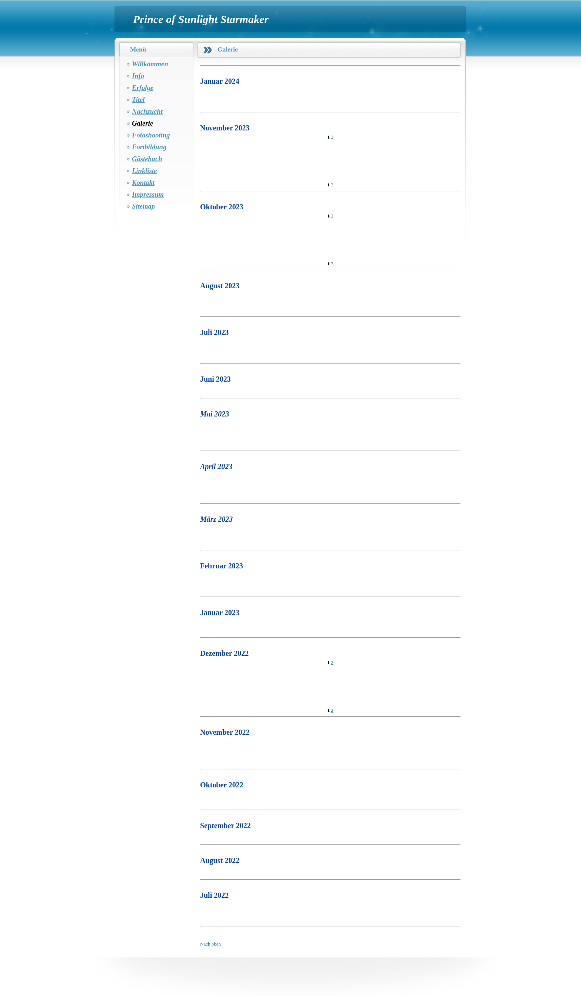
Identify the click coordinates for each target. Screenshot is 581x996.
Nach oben (210, 944)
